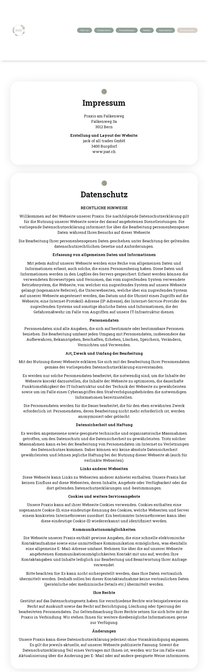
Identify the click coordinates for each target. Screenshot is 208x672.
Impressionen (165, 30)
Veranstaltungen (126, 30)
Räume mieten (187, 30)
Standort (146, 30)
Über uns (84, 30)
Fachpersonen (103, 30)
